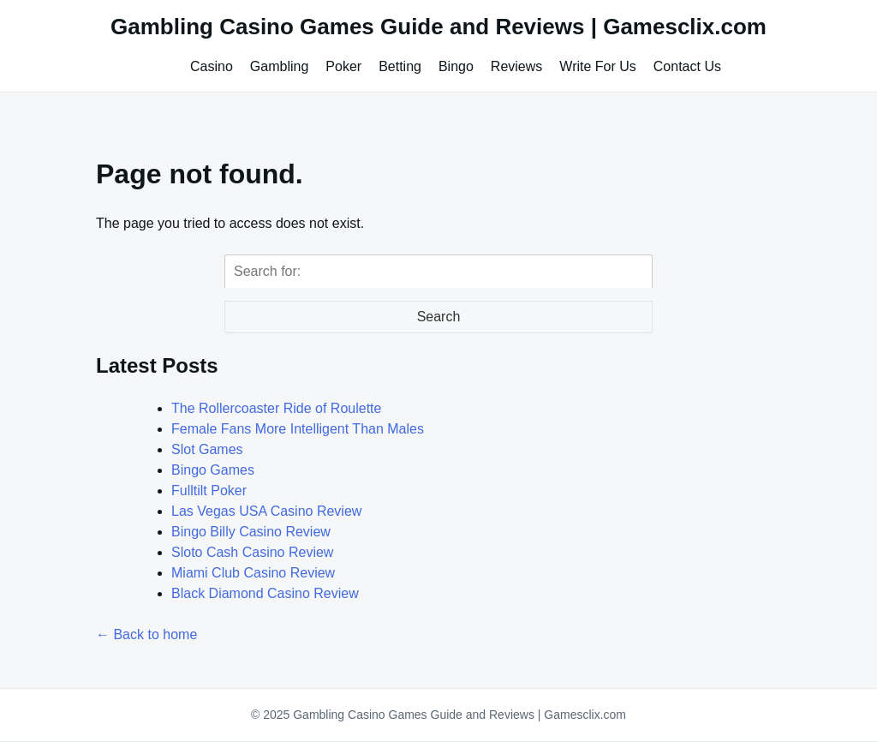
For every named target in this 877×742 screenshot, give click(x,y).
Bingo (456, 66)
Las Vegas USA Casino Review (266, 511)
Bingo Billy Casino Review (251, 531)
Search (439, 316)
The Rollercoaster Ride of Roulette (276, 408)
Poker (343, 66)
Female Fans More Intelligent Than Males (297, 429)
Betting (400, 66)
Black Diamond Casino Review (265, 593)
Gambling (279, 66)
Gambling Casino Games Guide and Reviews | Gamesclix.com (438, 26)
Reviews (516, 66)
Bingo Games (212, 470)
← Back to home (146, 634)
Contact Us (687, 66)
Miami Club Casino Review (253, 572)
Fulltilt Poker (209, 490)
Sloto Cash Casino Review (252, 552)
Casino (211, 66)
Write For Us (597, 66)
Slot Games (207, 449)
